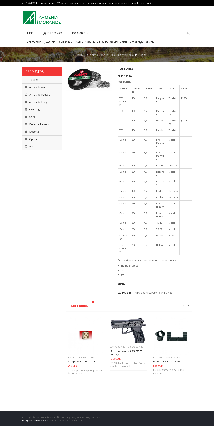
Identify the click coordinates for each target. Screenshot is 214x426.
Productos (82, 54)
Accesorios (74, 357)
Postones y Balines (121, 54)
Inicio (71, 54)
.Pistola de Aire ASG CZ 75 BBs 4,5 (126, 353)
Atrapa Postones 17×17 (82, 361)
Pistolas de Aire (134, 346)
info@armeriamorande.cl (35, 420)
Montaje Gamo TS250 (166, 361)
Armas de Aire (100, 54)
